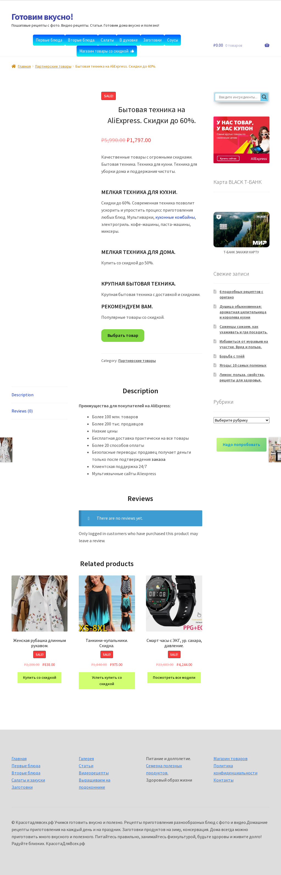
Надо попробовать (241, 444)
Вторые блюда (26, 773)
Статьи (86, 765)
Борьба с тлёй (232, 356)
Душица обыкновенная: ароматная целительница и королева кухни (243, 312)
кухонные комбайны (175, 217)
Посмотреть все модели (174, 677)
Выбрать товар (123, 335)
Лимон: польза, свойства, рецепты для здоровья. (242, 377)
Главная (24, 66)
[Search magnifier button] (264, 97)
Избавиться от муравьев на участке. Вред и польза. (244, 344)
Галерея (86, 758)
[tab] (40, 395)
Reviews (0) (22, 411)
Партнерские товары (53, 66)
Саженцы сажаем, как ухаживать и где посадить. (244, 329)
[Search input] (239, 97)
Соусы (172, 40)
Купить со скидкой (39, 677)
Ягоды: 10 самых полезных (243, 365)
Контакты (223, 780)
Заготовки (152, 40)
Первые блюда (49, 40)
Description (22, 394)
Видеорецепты (94, 773)
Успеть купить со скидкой (107, 680)
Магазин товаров (230, 758)
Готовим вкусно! (42, 16)
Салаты (107, 40)
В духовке (128, 40)
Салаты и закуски (28, 780)
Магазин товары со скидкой (103, 51)
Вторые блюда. (81, 40)
